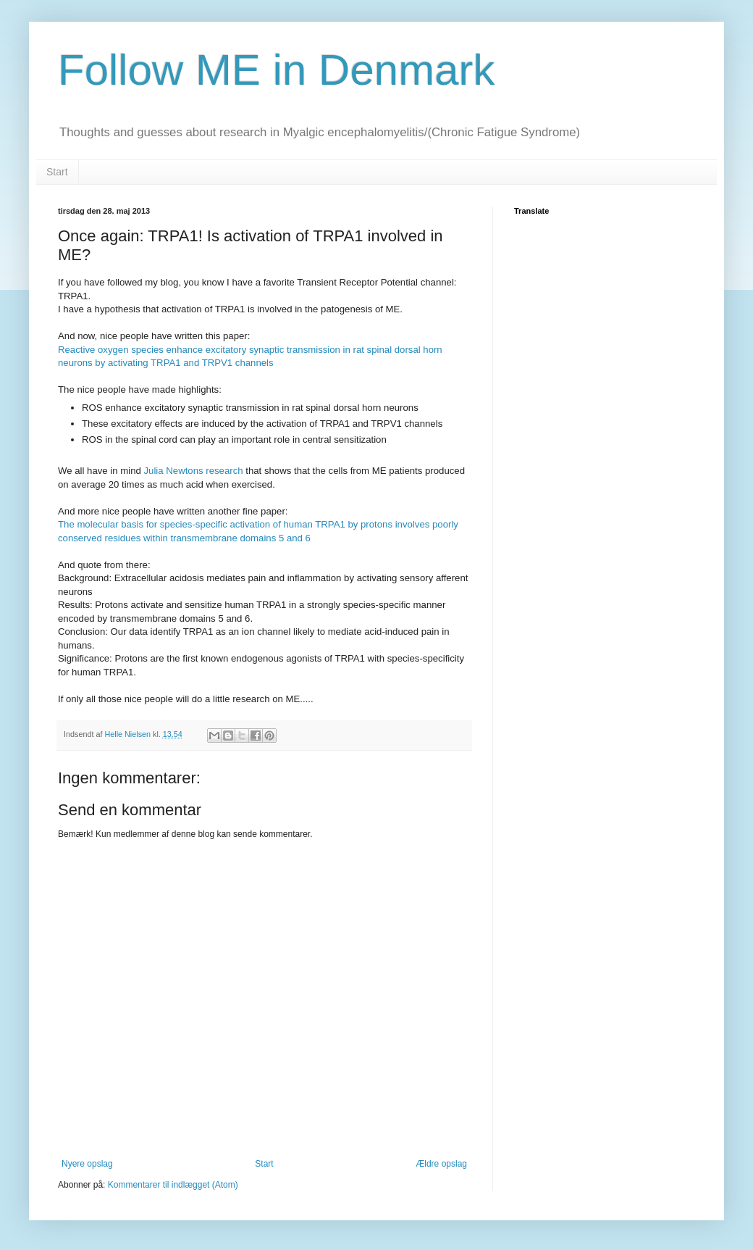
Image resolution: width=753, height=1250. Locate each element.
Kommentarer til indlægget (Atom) (173, 1185)
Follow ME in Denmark (276, 70)
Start (57, 172)
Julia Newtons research (193, 470)
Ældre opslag (441, 1164)
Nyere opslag (87, 1164)
